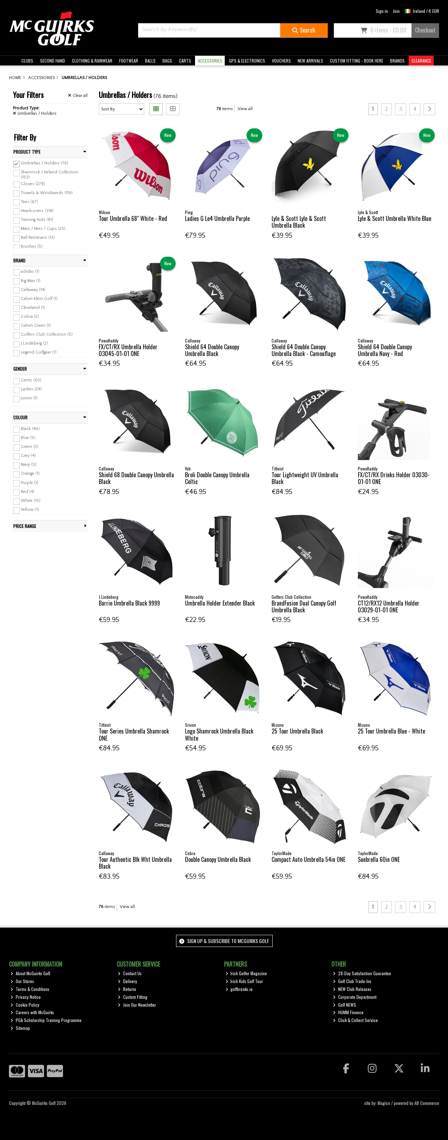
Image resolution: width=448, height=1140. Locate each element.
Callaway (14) (33, 289)
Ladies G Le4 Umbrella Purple (217, 218)
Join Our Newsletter (137, 1005)
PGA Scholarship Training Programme (46, 1020)
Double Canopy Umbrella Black (218, 859)
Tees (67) (29, 201)
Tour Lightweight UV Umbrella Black (305, 478)
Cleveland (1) (33, 307)
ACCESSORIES (210, 61)
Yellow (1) (30, 509)
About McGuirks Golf (30, 973)
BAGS (167, 61)
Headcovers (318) (37, 210)
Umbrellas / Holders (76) (44, 163)
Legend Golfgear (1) (39, 352)
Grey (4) (28, 455)
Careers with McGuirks (32, 1012)
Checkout (425, 30)
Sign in (382, 11)
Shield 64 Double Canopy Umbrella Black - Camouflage (304, 350)
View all (245, 109)
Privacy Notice (25, 997)
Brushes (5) (32, 246)
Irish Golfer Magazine (246, 973)
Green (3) (29, 446)
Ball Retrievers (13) (38, 237)
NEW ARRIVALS (310, 61)
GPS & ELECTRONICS (247, 61)
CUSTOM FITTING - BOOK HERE (356, 61)
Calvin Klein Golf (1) (39, 298)
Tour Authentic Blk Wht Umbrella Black (135, 862)
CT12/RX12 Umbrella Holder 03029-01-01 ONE (388, 606)
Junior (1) (29, 398)
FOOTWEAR (128, 61)
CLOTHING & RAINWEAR (92, 61)
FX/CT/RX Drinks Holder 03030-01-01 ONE (394, 478)
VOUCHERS (281, 61)
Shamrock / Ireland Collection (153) (49, 174)
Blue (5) (28, 437)
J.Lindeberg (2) (34, 343)
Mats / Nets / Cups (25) (43, 228)
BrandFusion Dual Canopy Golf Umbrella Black (304, 606)
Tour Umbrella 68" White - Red (133, 218)
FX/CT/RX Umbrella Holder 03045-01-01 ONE (128, 350)
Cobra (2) (30, 316)
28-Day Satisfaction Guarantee (362, 973)
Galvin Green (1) (36, 325)
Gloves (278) (33, 183)
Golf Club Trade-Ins (352, 981)
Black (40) (30, 428)
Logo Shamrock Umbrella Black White (219, 734)
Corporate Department (354, 997)
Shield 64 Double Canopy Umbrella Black (212, 350)
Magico (384, 1103)
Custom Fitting (132, 997)
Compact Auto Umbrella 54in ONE (308, 859)
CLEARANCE (421, 61)
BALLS (150, 61)
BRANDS (397, 61)
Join (396, 11)
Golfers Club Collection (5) (47, 334)
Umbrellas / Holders (35, 113)
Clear (78, 95)
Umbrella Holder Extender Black (220, 603)
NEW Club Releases (352, 989)
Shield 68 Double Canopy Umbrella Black (136, 478)
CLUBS (27, 61)
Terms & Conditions (29, 989)
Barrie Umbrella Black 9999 (129, 603)
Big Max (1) (30, 280)
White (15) (30, 500)
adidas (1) (30, 271)
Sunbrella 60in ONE (379, 859)
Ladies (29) (31, 389)
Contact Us (130, 973)
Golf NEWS (344, 1005)
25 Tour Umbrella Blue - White (391, 731)
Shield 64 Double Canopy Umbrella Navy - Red (385, 350)
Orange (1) (30, 473)
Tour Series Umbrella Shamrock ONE (134, 734)
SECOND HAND (52, 61)
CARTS (185, 61)
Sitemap (20, 1028)
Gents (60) (31, 380)
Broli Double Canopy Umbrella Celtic (217, 478)
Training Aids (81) (37, 219)
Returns (127, 989)
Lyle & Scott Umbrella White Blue (394, 218)
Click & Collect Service (355, 1020)
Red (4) (27, 491)
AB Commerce (426, 1103)
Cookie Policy (24, 1005)
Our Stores (22, 981)
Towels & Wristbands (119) (47, 192)
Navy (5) (28, 464)
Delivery (127, 981)
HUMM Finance (348, 1012)
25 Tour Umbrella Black (297, 731)
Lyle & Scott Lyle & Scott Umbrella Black (299, 222)
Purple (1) (29, 482)
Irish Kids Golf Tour (244, 981)
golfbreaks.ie (239, 989)
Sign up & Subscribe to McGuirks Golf (224, 940)
